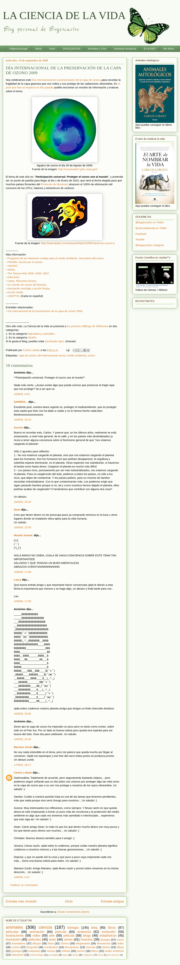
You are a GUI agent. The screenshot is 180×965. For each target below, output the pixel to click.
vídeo (36, 935)
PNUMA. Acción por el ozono (24, 262)
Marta (38, 48)
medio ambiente (76, 355)
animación (37, 932)
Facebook (140, 233)
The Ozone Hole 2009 (20, 273)
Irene (52, 48)
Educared (13, 277)
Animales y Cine (97, 48)
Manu (94, 950)
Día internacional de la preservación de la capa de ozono (66, 79)
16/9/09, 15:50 (22, 527)
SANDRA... (21, 401)
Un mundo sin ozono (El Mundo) (26, 284)
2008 (38, 273)
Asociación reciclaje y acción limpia (28, 288)
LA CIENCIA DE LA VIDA (64, 15)
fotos (51, 943)
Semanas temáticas (125, 48)
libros (112, 927)
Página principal (19, 48)
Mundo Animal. (23, 535)
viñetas (66, 950)
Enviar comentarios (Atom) (73, 911)
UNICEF (12, 265)
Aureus (18, 427)
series (68, 939)
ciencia (45, 927)
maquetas (34, 950)
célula (75, 955)
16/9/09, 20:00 (22, 713)
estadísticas (108, 935)
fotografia (32, 947)
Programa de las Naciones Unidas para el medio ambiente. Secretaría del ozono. (55, 258)
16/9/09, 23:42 (22, 739)
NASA (11, 269)
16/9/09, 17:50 (22, 601)
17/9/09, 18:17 (22, 764)
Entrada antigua (112, 901)
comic (120, 939)
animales (14, 927)
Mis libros (168, 48)
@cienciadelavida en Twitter (151, 228)
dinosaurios (104, 943)
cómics (64, 943)
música (51, 950)
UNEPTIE (13, 295)
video (120, 943)
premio (81, 950)
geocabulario (113, 955)
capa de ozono (27, 355)
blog (94, 927)
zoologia (53, 955)
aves (52, 939)
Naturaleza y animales (41, 333)
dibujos (36, 943)
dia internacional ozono (52, 355)
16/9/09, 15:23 (22, 419)
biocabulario (72, 947)
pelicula (68, 935)
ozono (91, 355)
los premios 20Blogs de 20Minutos (87, 326)
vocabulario (51, 947)
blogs (87, 935)
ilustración (13, 939)
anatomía (84, 932)
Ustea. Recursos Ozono (21, 280)
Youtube (140, 239)
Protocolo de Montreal (54, 184)
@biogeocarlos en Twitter (149, 222)
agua (65, 955)
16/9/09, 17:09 (22, 571)
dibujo (120, 947)
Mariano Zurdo (23, 747)
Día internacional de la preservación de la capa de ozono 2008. (45, 311)
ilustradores (19, 943)
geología (16, 950)
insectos (87, 939)
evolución (109, 932)
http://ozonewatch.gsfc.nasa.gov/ (77, 169)
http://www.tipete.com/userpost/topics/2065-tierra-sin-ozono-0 (78, 243)
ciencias (91, 947)
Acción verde (15, 292)
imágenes (88, 955)
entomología (36, 955)
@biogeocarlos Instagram (149, 245)
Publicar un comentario (24, 884)
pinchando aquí (54, 341)
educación (17, 954)
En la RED (150, 48)
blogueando (83, 943)
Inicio (69, 901)
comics (16, 947)
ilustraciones (15, 935)
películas (12, 932)
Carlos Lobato (23, 772)
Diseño (32, 337)
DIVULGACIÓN (71, 48)
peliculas (34, 939)
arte (52, 935)
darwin (106, 947)
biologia (105, 939)
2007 (46, 273)
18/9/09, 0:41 (22, 877)
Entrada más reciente (21, 901)
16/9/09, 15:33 (22, 501)
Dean (17, 509)
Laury (17, 579)
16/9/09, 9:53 (22, 394)
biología (73, 927)
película (60, 932)
